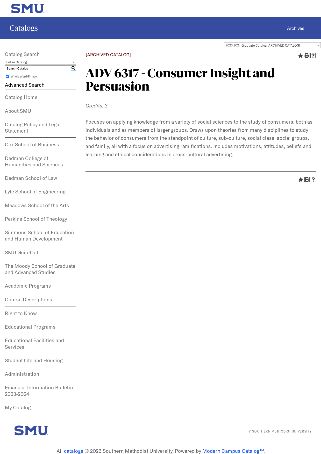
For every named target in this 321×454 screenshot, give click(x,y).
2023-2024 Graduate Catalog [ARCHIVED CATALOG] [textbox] (263, 45)
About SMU (18, 111)
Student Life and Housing (34, 360)
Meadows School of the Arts (37, 205)
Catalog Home (21, 97)
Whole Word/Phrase (24, 76)
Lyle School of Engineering (35, 191)
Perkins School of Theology (36, 219)
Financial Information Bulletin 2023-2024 (39, 390)
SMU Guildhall (21, 252)
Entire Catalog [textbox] (16, 62)
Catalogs (24, 28)
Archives (295, 28)
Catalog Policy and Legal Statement (33, 127)
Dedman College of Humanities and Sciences (34, 161)
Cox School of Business (32, 144)
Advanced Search (24, 85)
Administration (22, 374)
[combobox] (272, 45)
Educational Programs (30, 327)
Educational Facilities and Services (34, 343)
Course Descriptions (28, 299)
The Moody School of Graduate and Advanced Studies (40, 269)
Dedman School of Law (31, 178)
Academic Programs (28, 286)
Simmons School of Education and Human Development (39, 235)
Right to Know (21, 313)
